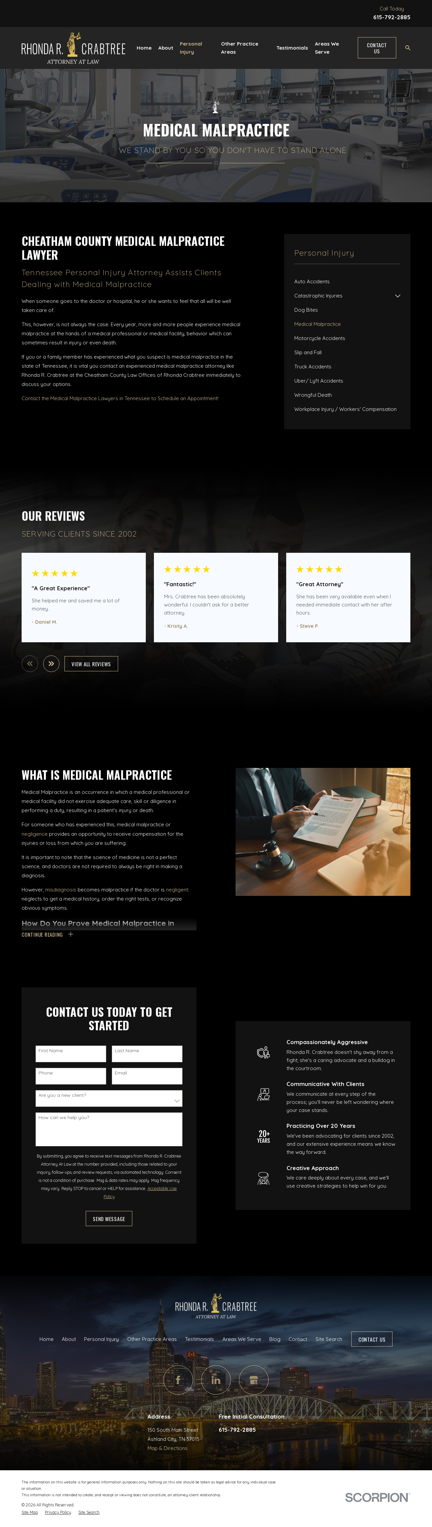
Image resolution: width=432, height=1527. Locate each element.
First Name (50, 1051)
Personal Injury (101, 1339)
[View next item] (51, 663)
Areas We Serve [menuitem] (327, 48)
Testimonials (199, 1339)
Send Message (109, 1218)
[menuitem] (347, 282)
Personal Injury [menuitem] (191, 48)
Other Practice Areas (152, 1339)
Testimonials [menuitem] (292, 48)
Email (121, 1073)
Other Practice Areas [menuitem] (239, 48)
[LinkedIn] (216, 1380)
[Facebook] (178, 1380)
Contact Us (377, 48)
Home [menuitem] (144, 48)
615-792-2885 (391, 17)
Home (46, 1339)
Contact (298, 1339)
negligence (35, 834)
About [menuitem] (165, 48)
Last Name (127, 1051)
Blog (274, 1339)
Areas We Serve (241, 1339)
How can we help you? (63, 1117)
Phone (45, 1073)
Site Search (329, 1339)
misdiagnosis (60, 889)
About (69, 1339)
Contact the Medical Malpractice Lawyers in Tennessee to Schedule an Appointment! (120, 398)
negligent (177, 889)
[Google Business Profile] (254, 1380)
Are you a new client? (62, 1095)
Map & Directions (167, 1448)
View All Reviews (91, 664)
